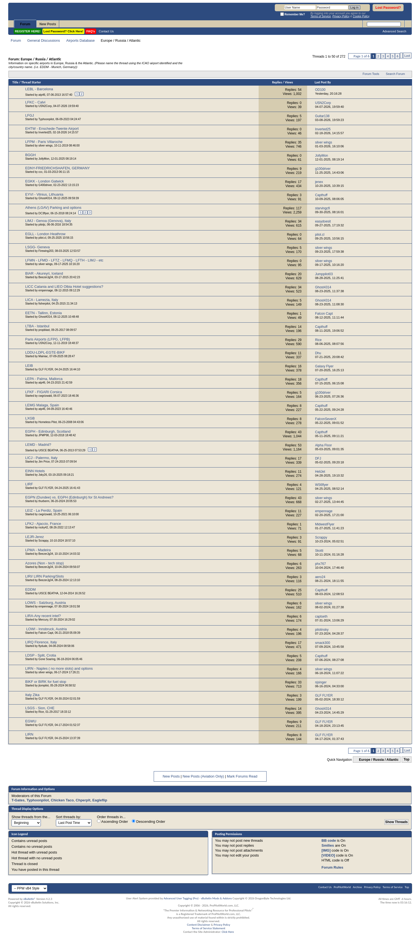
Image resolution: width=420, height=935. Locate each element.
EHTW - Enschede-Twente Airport (52, 128)
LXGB (30, 418)
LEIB (29, 366)
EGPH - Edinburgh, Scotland (47, 431)
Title (15, 82)
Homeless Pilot (47, 422)
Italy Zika (32, 695)
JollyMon (43, 158)
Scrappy (43, 540)
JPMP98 (43, 435)
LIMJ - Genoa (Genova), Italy (48, 221)
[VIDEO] (328, 855)
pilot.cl (42, 237)
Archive (357, 887)
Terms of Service (393, 887)
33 (299, 682)
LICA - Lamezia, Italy (41, 300)
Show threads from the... (31, 817)
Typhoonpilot (46, 119)
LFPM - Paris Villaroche (43, 142)
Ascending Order (112, 821)
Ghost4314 (45, 198)
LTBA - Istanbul (37, 326)
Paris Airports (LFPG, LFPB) (47, 339)
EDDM (30, 589)
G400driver (45, 185)
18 (299, 379)
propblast (44, 329)
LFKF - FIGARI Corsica (43, 392)
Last (407, 55)
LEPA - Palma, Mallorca (43, 379)
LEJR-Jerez (34, 537)
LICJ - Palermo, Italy (41, 458)
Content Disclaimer (198, 924)
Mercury (43, 619)
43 (299, 432)
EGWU (30, 721)
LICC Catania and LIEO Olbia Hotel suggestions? (64, 287)
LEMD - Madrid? (38, 445)
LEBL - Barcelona (39, 89)
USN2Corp (45, 106)
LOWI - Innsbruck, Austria (46, 629)
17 (299, 182)
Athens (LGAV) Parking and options (53, 207)
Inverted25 (44, 132)
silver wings (45, 145)
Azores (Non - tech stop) (44, 563)
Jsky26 (42, 474)
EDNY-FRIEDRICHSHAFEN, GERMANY (57, 168)
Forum (25, 24)
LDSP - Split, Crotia (40, 655)
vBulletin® (29, 899)
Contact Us (106, 31)
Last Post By (323, 82)
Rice (41, 711)
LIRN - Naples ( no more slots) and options (59, 668)
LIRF (29, 484)
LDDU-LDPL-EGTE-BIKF (45, 352)
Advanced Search (394, 31)
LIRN (29, 734)
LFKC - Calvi (35, 102)
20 (299, 274)
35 (299, 142)
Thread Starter (31, 82)
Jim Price (44, 461)
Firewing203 (45, 250)
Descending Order (148, 821)
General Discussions (43, 40)
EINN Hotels (35, 471)
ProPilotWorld (342, 887)
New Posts (47, 24)
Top (406, 760)
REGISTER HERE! (28, 31)
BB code (329, 840)
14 (299, 327)
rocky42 (43, 527)
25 (299, 590)
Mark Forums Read (242, 776)
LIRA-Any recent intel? (43, 616)
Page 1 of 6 (361, 56)
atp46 (41, 94)
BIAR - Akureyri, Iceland (44, 273)
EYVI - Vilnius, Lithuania (44, 194)
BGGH (30, 155)
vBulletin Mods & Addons (216, 898)
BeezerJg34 (45, 277)
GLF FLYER (45, 369)
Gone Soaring (46, 659)
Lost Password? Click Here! (64, 31)
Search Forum (395, 73)
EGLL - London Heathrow (45, 234)
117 (299, 208)
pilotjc (41, 224)
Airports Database (80, 40)
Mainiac (43, 356)
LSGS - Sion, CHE (40, 708)
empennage (45, 290)
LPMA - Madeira (38, 550)
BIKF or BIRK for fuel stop (45, 682)
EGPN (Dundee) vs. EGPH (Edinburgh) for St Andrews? (69, 497)
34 (299, 221)
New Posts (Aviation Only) (203, 776)
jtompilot (43, 685)
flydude (42, 645)
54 (299, 90)
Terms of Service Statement (208, 928)
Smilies (328, 845)
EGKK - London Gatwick (44, 181)
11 (299, 353)
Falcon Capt (45, 632)
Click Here (228, 932)
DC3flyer (43, 213)
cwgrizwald (45, 395)
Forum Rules (332, 867)
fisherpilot (44, 303)
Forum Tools (371, 73)
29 (299, 340)
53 (299, 445)
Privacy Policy (372, 887)
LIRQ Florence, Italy (41, 642)
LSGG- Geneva (37, 247)
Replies (277, 82)
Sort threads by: (68, 817)
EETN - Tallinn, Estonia (43, 313)
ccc (40, 171)
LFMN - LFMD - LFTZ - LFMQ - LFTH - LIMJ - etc (64, 260)
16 (299, 366)
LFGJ (29, 115)
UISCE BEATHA (48, 450)
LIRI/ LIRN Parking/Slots (44, 576)
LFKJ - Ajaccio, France (43, 524)
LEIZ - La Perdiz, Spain (43, 510)
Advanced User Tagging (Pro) (181, 898)
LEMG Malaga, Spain (42, 405)
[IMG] (326, 850)
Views (289, 82)
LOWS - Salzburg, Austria (45, 603)
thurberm (43, 501)
